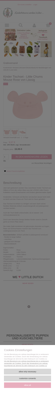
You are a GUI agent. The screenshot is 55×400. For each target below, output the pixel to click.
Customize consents (27, 378)
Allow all (27, 385)
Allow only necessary (27, 371)
